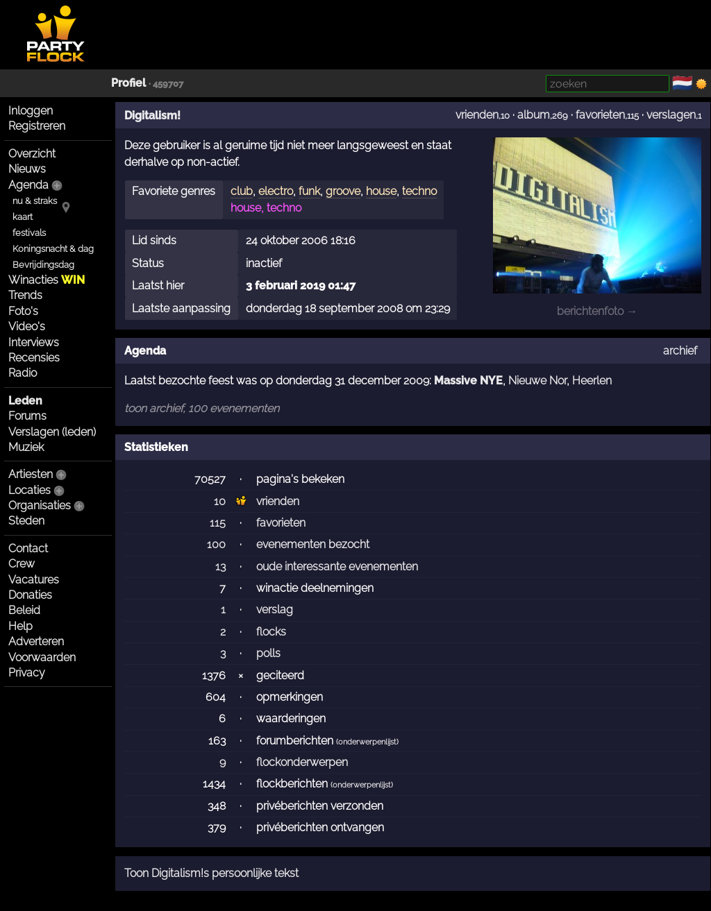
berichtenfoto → (597, 311)
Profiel (128, 83)
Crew (21, 563)
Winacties (46, 280)
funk (309, 191)
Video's (26, 326)
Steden (26, 520)
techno (419, 191)
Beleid (24, 610)
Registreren (36, 126)
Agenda (28, 184)
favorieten (600, 114)
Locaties (29, 490)
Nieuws (27, 169)
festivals (29, 233)
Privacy (26, 672)
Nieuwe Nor (537, 380)
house (381, 191)
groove (343, 191)
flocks (271, 631)
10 (220, 501)
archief (680, 350)
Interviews (33, 342)
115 (218, 522)
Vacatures (33, 579)
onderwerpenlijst (367, 742)
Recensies (34, 357)
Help (20, 626)
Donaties (30, 595)
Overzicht (32, 153)
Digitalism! (152, 115)
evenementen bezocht (312, 544)
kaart (22, 217)
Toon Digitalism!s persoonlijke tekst (211, 873)
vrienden (477, 114)
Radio (22, 373)
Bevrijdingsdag (43, 264)
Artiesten (30, 474)
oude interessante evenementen (337, 566)
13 (220, 566)
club (242, 191)
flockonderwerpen (302, 762)
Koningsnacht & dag (53, 249)
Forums (27, 416)
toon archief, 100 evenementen (201, 408)
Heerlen (592, 380)
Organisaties (39, 505)
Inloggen (30, 110)
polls (268, 653)
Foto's (23, 311)
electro (275, 191)
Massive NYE (468, 380)
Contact (28, 548)
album (533, 114)
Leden (25, 400)
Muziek (26, 447)
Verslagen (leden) (52, 432)
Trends (25, 295)
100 (216, 544)
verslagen (671, 114)
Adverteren (36, 641)
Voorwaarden (42, 657)
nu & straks (34, 201)
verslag (274, 609)
